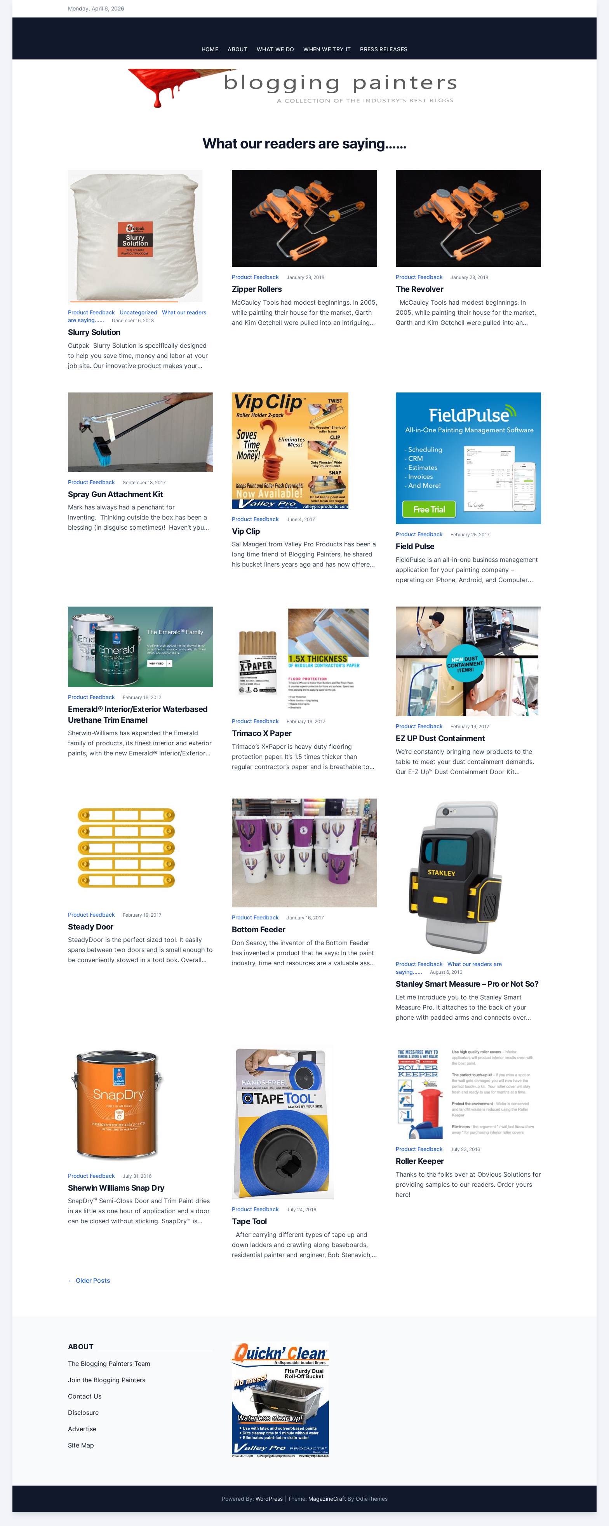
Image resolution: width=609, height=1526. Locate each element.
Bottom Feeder (258, 929)
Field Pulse (415, 546)
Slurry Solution (94, 332)
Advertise (82, 1429)
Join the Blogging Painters (106, 1380)
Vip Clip (246, 531)
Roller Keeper (420, 1161)
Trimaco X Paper (262, 733)
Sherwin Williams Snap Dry (116, 1188)
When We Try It (327, 49)
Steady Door (90, 926)
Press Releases (383, 49)
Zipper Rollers (257, 289)
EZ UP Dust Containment (440, 738)
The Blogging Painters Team (109, 1363)
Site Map (81, 1445)
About (237, 49)
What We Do (275, 49)
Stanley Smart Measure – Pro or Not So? (467, 984)
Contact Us (84, 1396)
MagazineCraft (327, 1498)
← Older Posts (89, 1280)
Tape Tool (249, 1221)
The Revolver (419, 289)
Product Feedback (91, 312)
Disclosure (83, 1412)
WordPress (269, 1498)
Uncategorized (138, 312)
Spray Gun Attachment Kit (115, 494)
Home (210, 49)
